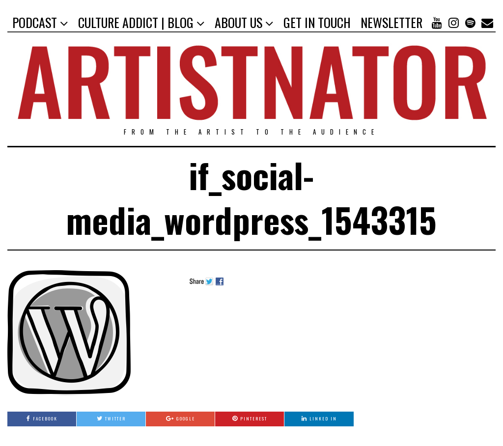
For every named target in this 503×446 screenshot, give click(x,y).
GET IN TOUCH (317, 22)
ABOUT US (238, 22)
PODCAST (34, 22)
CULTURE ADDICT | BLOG (136, 22)
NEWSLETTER (391, 22)
